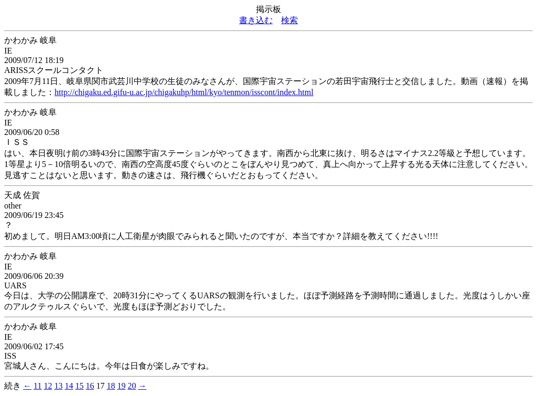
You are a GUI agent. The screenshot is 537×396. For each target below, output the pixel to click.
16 (89, 385)
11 (37, 385)
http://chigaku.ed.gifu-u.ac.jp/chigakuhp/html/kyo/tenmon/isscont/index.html (184, 92)
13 (58, 385)
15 (79, 385)
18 (110, 385)
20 (131, 385)
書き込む (256, 20)
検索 (289, 20)
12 (48, 385)
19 (121, 385)
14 (69, 385)
